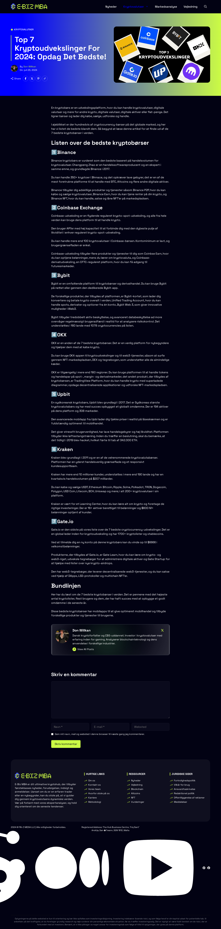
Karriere (92, 797)
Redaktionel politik (184, 793)
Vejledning (190, 6)
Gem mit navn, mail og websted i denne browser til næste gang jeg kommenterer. (100, 734)
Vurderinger (137, 801)
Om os (91, 780)
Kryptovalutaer (137, 6)
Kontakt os (94, 784)
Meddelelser (180, 801)
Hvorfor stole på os (99, 793)
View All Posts (85, 649)
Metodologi (94, 801)
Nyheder (111, 6)
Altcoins (135, 793)
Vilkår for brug (182, 784)
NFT (133, 797)
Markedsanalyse (166, 6)
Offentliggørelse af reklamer (189, 797)
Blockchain (137, 789)
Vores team (94, 789)
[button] (205, 6)
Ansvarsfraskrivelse (184, 789)
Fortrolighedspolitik (184, 780)
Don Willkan (29, 66)
